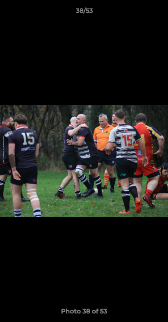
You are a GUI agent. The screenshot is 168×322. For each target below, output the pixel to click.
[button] (157, 13)
